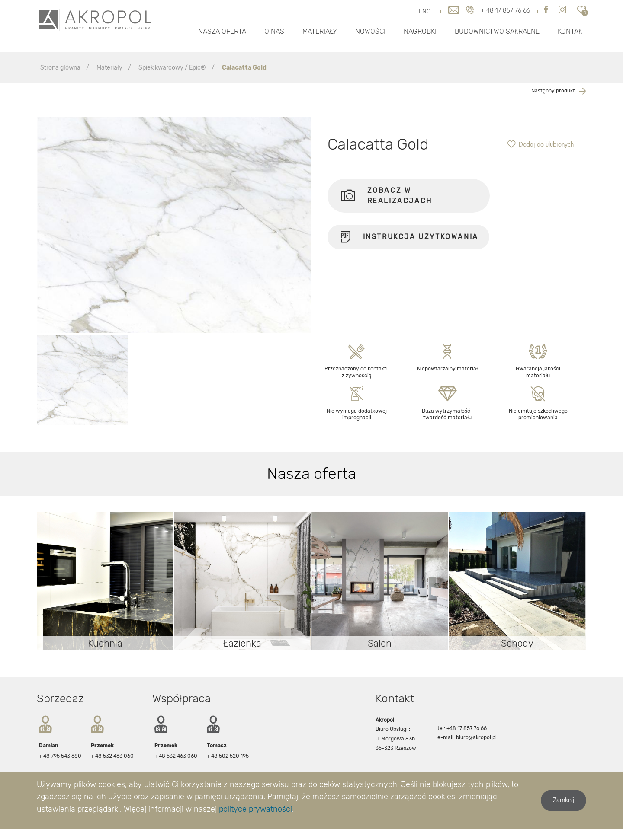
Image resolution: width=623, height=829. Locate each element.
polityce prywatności (255, 809)
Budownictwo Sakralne (497, 31)
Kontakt (572, 31)
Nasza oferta (222, 31)
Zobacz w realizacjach (386, 195)
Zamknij (563, 800)
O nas (274, 31)
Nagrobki (420, 31)
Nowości (370, 31)
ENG (424, 11)
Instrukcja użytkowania (408, 240)
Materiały (319, 31)
